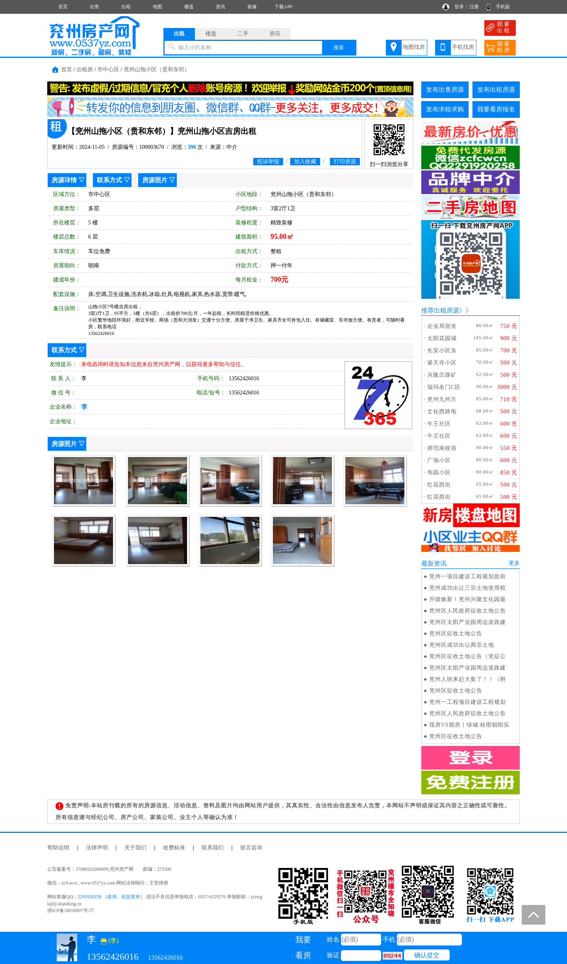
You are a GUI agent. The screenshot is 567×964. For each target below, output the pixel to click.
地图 (157, 6)
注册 (474, 6)
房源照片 (154, 180)
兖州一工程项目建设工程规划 (467, 702)
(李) (110, 940)
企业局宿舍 (442, 326)
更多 (514, 563)
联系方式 (109, 180)
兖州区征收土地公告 (455, 633)
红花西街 (439, 485)
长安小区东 (442, 350)
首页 (63, 6)
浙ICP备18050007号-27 (70, 910)
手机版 (503, 6)
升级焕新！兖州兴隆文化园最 (467, 599)
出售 (94, 6)
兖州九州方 (442, 399)
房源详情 (64, 180)
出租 (126, 6)
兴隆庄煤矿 (442, 375)
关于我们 (135, 848)
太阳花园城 (442, 338)
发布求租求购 (445, 109)
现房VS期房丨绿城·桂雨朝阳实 (469, 725)
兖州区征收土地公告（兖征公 (467, 656)
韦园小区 (439, 473)
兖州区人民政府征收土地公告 (467, 611)
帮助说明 (58, 848)
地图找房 (414, 47)
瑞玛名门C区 (444, 387)
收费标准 (174, 848)
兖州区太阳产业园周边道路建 (467, 622)
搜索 (339, 47)
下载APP (283, 6)
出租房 (84, 69)
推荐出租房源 (440, 310)
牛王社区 (439, 424)
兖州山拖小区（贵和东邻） (157, 69)
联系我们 (213, 848)
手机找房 (463, 47)
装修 (252, 6)
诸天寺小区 (442, 363)
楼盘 (189, 6)
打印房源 (345, 162)
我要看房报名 (496, 109)
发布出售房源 (445, 89)
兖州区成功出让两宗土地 (461, 645)
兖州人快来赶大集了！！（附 (467, 679)
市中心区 (108, 69)
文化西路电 (442, 411)
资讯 (220, 6)
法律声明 (97, 848)
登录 (459, 6)
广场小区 (439, 460)
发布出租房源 (496, 89)
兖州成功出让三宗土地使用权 (467, 588)
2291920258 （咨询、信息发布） (111, 896)
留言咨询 (251, 848)
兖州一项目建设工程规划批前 (467, 576)
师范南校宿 (442, 448)
